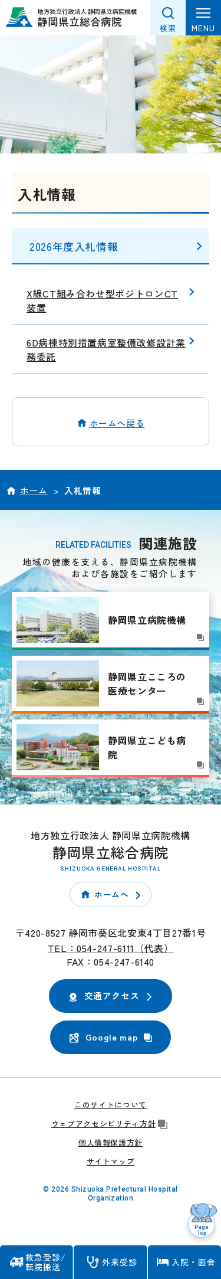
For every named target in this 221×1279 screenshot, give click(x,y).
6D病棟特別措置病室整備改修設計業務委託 (106, 349)
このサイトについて (110, 1104)
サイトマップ (111, 1161)
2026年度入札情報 (73, 246)
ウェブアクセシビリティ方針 (110, 1123)
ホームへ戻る (117, 423)
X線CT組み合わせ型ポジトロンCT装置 (102, 300)
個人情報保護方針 (110, 1142)
